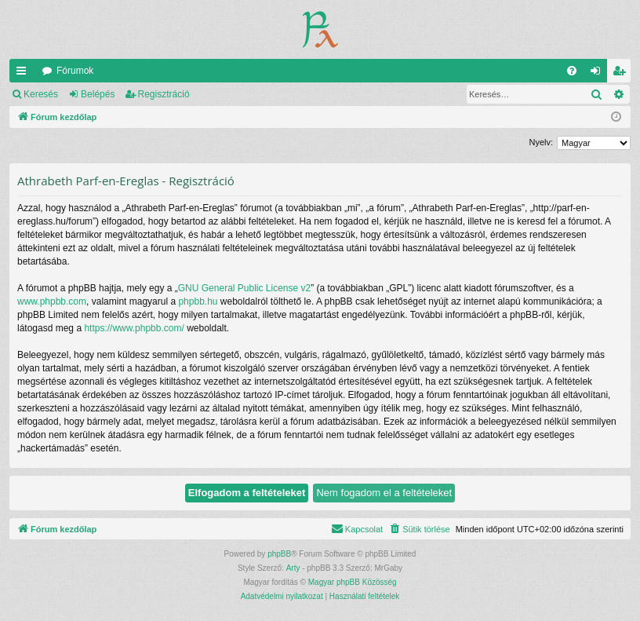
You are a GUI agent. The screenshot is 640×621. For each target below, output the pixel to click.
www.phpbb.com (51, 301)
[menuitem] (572, 70)
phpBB (279, 554)
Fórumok (74, 70)
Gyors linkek (24, 73)
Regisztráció (164, 94)
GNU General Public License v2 (244, 288)
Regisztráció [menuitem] (622, 73)
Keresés (41, 94)
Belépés (98, 94)
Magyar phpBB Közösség (352, 582)
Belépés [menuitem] (599, 73)
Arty (293, 568)
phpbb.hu (197, 301)
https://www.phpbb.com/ (134, 328)
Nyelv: (541, 142)
